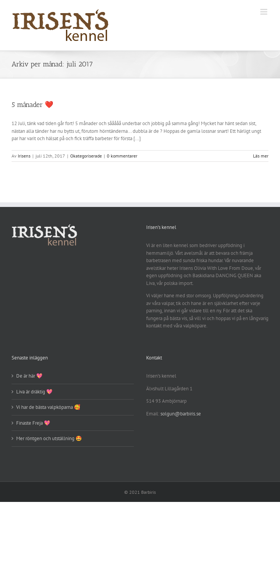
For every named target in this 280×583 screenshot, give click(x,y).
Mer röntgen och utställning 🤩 (49, 438)
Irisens (24, 156)
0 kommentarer (122, 156)
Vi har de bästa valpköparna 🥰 (48, 407)
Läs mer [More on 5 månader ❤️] (260, 156)
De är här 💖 (29, 376)
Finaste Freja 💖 (33, 423)
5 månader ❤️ (32, 104)
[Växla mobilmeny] (264, 12)
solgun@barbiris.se (180, 413)
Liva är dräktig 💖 (34, 391)
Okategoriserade (86, 156)
